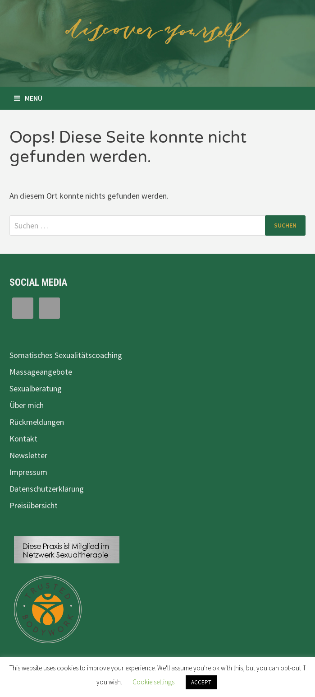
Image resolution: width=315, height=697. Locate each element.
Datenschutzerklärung (46, 488)
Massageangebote (40, 372)
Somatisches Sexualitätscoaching (65, 355)
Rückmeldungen (36, 422)
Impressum (28, 472)
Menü (28, 97)
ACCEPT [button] (201, 682)
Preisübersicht (33, 505)
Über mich (26, 405)
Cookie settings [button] (153, 682)
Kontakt (23, 438)
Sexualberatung (35, 388)
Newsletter (28, 455)
